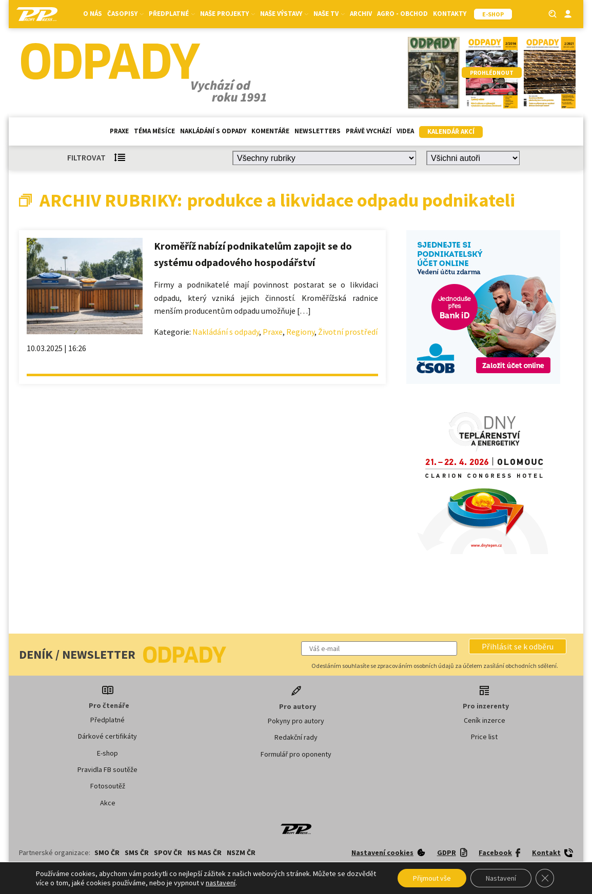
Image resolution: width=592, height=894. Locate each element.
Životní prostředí (348, 332)
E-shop (107, 753)
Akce (107, 802)
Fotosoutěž (107, 785)
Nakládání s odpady (213, 131)
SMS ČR (137, 852)
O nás (92, 13)
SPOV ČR (168, 852)
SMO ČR (107, 852)
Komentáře (270, 131)
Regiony (300, 332)
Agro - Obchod (402, 13)
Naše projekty (227, 13)
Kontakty (449, 13)
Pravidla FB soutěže (107, 769)
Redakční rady (296, 737)
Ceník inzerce (484, 720)
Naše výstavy (284, 13)
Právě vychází (368, 131)
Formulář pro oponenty (296, 754)
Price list (484, 736)
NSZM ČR (241, 852)
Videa (405, 131)
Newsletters (317, 131)
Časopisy (125, 13)
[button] (517, 646)
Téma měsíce (154, 131)
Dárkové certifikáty (107, 736)
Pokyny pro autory (296, 720)
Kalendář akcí (451, 131)
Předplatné (172, 13)
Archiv (361, 13)
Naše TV (329, 13)
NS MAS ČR (204, 852)
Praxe (119, 131)
